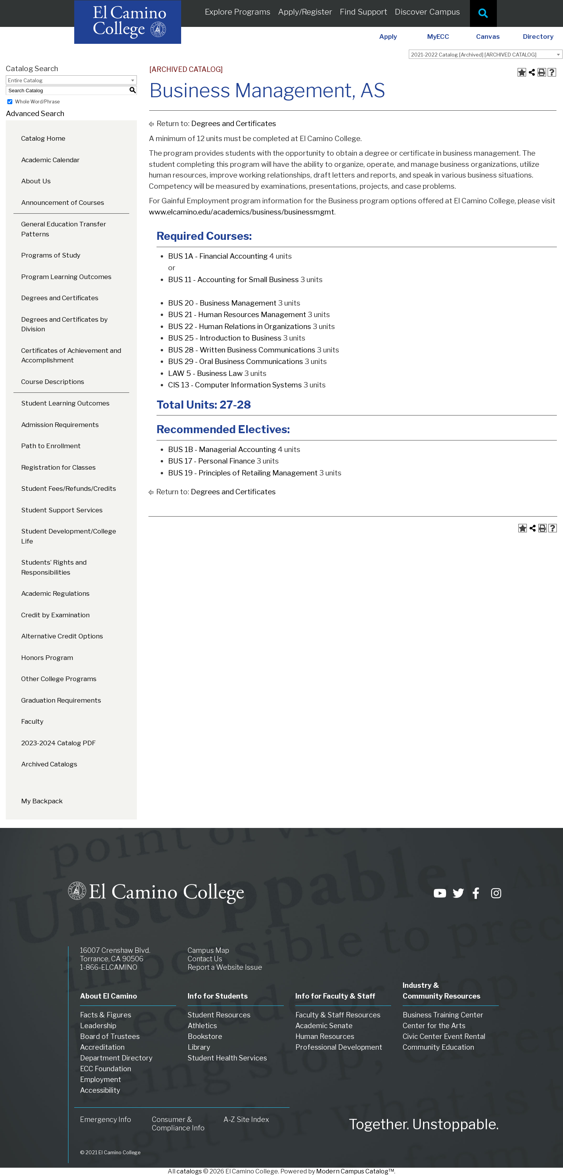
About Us (36, 181)
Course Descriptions (52, 382)
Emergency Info (105, 1119)
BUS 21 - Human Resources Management (237, 314)
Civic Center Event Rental (444, 1036)
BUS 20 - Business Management (222, 303)
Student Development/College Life (68, 536)
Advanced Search (35, 113)
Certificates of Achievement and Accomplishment (71, 355)
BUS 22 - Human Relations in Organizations (239, 326)
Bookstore (205, 1036)
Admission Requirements (60, 425)
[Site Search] (483, 13)
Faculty (32, 721)
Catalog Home (43, 138)
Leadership (98, 1026)
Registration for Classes (58, 467)
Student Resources (219, 1015)
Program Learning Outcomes (66, 277)
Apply (388, 36)
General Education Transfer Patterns (63, 229)
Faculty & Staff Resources (337, 1015)
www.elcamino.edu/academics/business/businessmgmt (241, 212)
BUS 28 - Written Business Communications (241, 350)
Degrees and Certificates (59, 298)
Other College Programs (59, 679)
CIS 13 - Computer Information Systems (235, 385)
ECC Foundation (105, 1069)
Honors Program (47, 657)
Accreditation (102, 1047)
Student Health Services (227, 1058)
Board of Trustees (110, 1036)
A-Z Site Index (246, 1119)
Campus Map (208, 950)
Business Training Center (443, 1015)
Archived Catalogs (49, 764)
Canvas (488, 36)
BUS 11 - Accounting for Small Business (233, 279)
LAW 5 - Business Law (205, 373)
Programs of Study (50, 255)
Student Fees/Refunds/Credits (68, 488)
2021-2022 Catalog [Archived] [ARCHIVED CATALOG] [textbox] (473, 55)
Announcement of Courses (62, 202)
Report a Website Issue (225, 967)
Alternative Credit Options (62, 636)
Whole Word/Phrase (37, 102)
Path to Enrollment (51, 446)
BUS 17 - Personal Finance (211, 461)
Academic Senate (324, 1026)
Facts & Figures (105, 1015)
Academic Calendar (50, 160)
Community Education (438, 1047)
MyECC (438, 36)
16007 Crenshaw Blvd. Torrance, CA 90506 (115, 954)
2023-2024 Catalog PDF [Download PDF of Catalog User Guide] (58, 743)
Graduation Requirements (61, 700)
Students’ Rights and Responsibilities (54, 567)
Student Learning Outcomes (65, 403)
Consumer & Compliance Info (178, 1123)
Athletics (202, 1026)
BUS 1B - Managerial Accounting (222, 449)
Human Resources (324, 1036)
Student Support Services (62, 510)
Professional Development (338, 1047)
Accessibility (100, 1090)
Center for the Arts (434, 1026)
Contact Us (205, 959)
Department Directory (116, 1058)
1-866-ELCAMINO (108, 967)
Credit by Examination (55, 615)
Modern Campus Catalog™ (355, 1171)
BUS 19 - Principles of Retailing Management (243, 473)
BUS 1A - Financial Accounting (218, 256)
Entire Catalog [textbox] (25, 80)
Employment (100, 1079)
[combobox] (486, 54)
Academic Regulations (55, 593)
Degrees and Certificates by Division (64, 324)
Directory (538, 36)
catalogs (189, 1171)
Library (199, 1047)
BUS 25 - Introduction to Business (225, 338)
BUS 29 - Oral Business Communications (235, 361)
